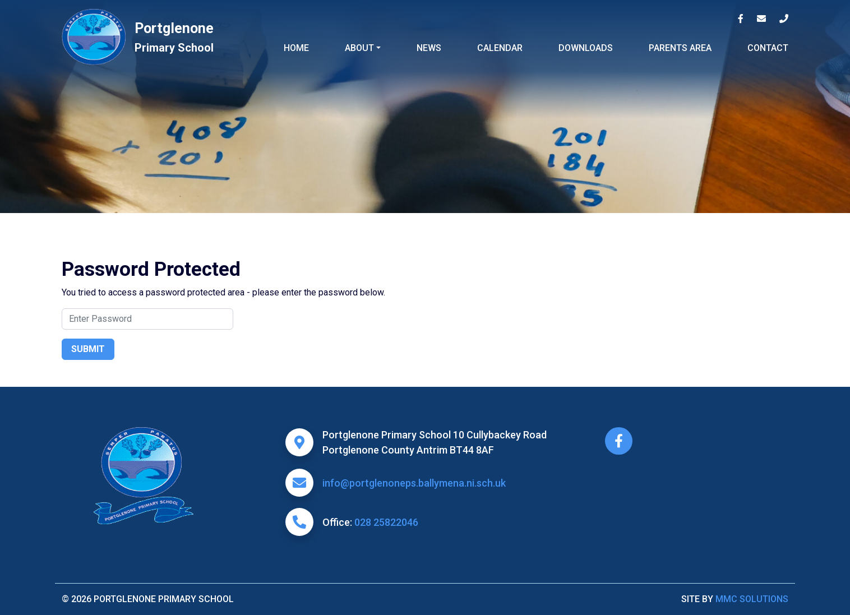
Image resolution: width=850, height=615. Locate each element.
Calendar (500, 48)
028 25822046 (386, 522)
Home (296, 48)
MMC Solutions (751, 599)
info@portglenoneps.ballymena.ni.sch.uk (414, 483)
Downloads (585, 48)
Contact (767, 48)
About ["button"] (359, 48)
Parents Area (680, 48)
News (429, 48)
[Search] (147, 319)
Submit (88, 349)
